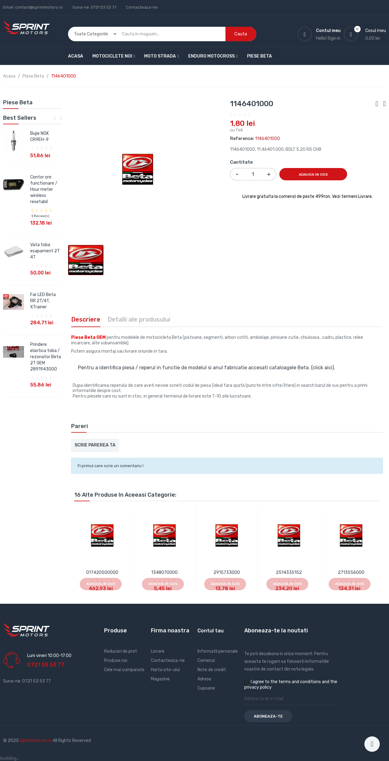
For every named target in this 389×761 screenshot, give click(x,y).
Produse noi (115, 660)
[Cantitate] (253, 174)
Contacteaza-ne (142, 7)
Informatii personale (217, 651)
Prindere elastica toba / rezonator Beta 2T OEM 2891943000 (45, 357)
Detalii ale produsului (138, 319)
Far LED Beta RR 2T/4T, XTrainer (43, 301)
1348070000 (164, 572)
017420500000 (102, 572)
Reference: (242, 138)
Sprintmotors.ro (36, 740)
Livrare (157, 651)
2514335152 (289, 572)
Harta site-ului (165, 669)
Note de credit (211, 669)
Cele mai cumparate (124, 669)
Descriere (85, 319)
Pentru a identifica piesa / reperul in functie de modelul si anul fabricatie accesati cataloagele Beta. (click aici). (206, 367)
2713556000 (351, 572)
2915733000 (226, 572)
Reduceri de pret (120, 651)
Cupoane (206, 688)
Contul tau (210, 631)
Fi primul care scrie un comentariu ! (111, 465)
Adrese (204, 679)
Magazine (160, 679)
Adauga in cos (313, 174)
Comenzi (206, 660)
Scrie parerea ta (95, 445)
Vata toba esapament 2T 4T (45, 251)
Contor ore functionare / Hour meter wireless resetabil (43, 189)
